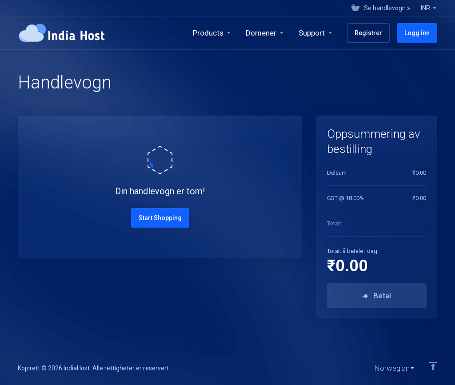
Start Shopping (160, 217)
